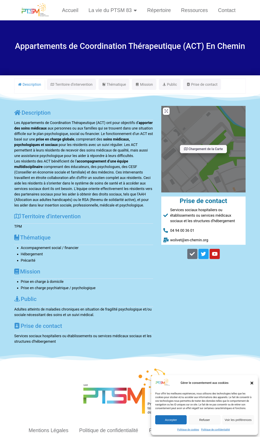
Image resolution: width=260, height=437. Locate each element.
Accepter (171, 420)
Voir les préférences (238, 420)
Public (25, 299)
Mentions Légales (48, 430)
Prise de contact (38, 326)
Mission (27, 271)
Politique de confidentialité (215, 429)
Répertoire (159, 10)
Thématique (32, 237)
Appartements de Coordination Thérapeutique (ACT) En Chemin (130, 46)
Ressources (194, 10)
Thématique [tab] (114, 84)
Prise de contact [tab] (202, 84)
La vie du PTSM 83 (113, 10)
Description (32, 112)
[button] (252, 383)
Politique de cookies (188, 429)
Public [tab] (169, 84)
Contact (226, 10)
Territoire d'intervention (47, 216)
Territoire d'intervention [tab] (71, 84)
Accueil (70, 10)
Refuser (204, 420)
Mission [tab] (144, 84)
